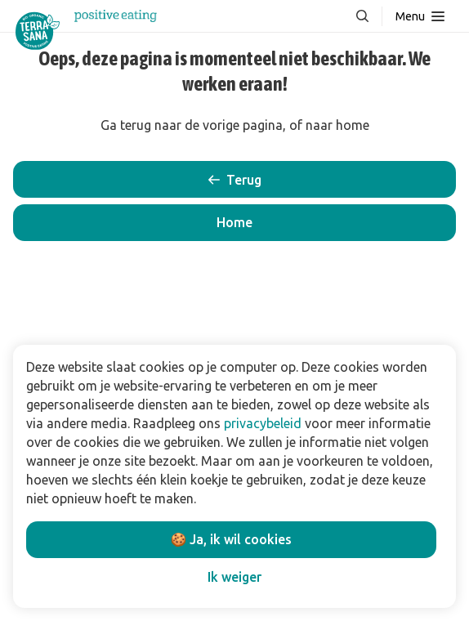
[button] (234, 222)
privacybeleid (263, 423)
